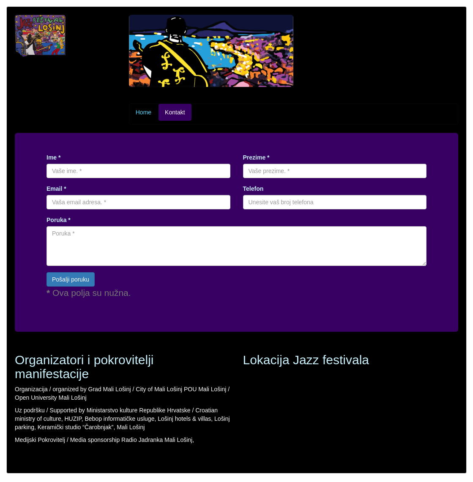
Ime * (53, 157)
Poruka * (58, 220)
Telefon (253, 188)
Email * (56, 188)
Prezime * (256, 157)
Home (143, 112)
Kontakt (175, 112)
